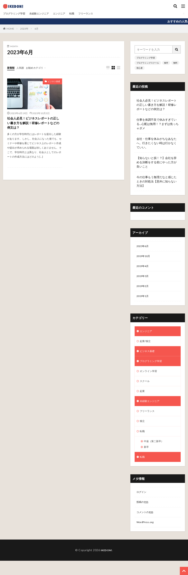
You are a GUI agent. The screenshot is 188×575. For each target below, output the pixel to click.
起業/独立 (146, 345)
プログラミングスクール (148, 63)
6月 (36, 28)
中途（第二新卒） (155, 451)
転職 (81, 13)
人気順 (22, 67)
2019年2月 (143, 289)
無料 (175, 63)
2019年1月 (143, 299)
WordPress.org (146, 536)
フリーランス (96, 13)
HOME (10, 28)
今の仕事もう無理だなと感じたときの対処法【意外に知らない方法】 (157, 181)
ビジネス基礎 (54, 81)
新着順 (11, 67)
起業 (142, 398)
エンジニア (67, 13)
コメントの (147, 525)
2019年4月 (143, 267)
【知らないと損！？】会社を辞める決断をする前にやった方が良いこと (157, 162)
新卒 (147, 458)
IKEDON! (106, 564)
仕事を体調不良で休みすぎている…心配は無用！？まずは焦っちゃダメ (158, 124)
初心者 (140, 68)
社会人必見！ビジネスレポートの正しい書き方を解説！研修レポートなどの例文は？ (33, 123)
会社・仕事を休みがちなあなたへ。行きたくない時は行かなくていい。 (157, 143)
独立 (142, 430)
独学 (166, 63)
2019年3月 (143, 278)
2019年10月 (144, 257)
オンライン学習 (150, 377)
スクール (145, 388)
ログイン (142, 504)
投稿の (144, 515)
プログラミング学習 (16, 13)
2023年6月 (143, 246)
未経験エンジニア (44, 13)
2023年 (24, 28)
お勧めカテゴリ (38, 67)
